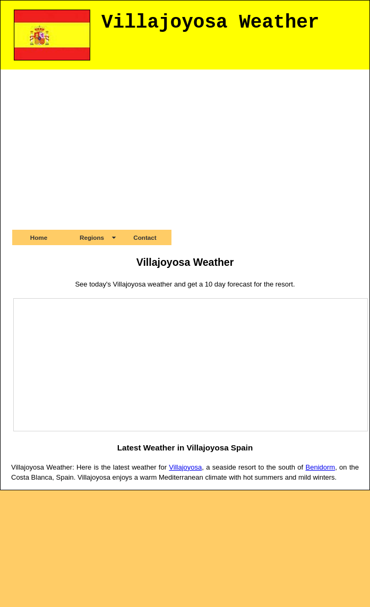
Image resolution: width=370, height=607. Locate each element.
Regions (92, 237)
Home (38, 237)
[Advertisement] (185, 149)
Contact (145, 237)
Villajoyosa (185, 467)
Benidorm (320, 467)
